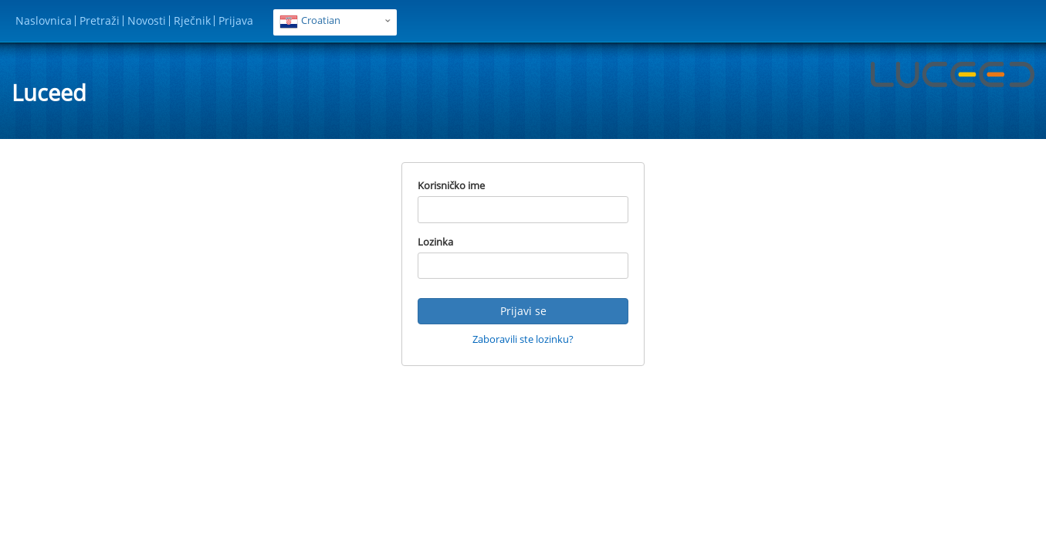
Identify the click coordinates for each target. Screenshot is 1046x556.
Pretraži (100, 20)
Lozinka (435, 242)
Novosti (146, 20)
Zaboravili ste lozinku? (523, 339)
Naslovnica (43, 20)
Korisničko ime (451, 185)
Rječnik (192, 20)
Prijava (235, 20)
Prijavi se (523, 310)
